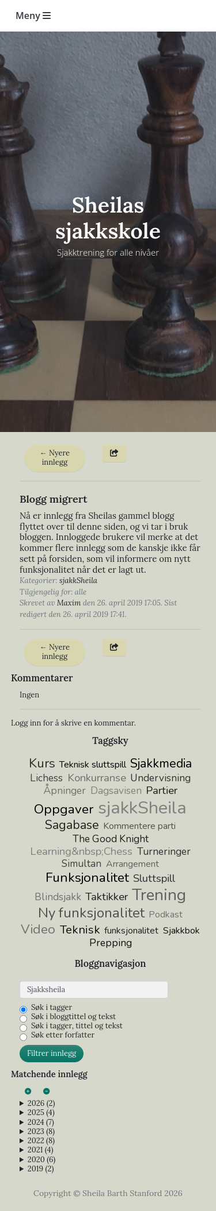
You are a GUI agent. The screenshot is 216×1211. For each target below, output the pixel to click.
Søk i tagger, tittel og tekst (77, 1026)
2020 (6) (41, 1159)
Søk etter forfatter (62, 1035)
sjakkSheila (78, 580)
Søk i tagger (51, 1007)
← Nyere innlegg (55, 457)
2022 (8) (41, 1141)
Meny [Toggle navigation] (33, 15)
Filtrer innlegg (51, 1053)
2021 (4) (41, 1150)
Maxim (69, 603)
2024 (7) (41, 1122)
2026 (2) (41, 1103)
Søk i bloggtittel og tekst (73, 1016)
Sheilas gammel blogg (131, 515)
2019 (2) (41, 1169)
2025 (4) (41, 1112)
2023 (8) (41, 1131)
